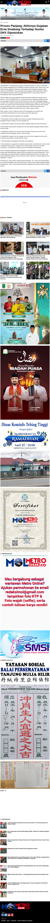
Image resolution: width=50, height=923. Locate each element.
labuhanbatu (5, 22)
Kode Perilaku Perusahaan (25, 920)
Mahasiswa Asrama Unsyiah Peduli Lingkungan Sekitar (22, 848)
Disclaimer (14, 920)
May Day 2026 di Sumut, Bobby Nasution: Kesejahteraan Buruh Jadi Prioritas (11, 277)
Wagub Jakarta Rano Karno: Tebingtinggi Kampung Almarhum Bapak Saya (27, 874)
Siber (8, 920)
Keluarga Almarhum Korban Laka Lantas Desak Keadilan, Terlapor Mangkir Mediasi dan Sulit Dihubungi (37, 257)
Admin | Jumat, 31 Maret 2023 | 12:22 (7, 35)
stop (8, 37)
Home (1, 22)
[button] (48, 0)
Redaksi (3, 920)
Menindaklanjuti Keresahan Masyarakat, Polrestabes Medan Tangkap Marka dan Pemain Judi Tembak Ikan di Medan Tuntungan (28, 858)
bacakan (3, 37)
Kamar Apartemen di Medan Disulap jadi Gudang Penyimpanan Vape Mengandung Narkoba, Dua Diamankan (12, 257)
